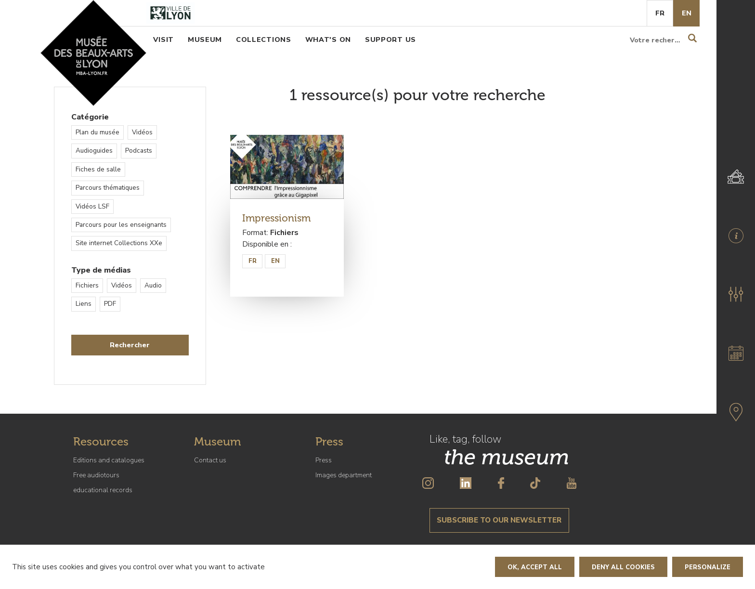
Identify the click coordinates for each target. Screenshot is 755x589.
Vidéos (142, 132)
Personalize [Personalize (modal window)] (707, 567)
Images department (343, 475)
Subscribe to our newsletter (499, 520)
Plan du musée (97, 132)
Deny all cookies (623, 567)
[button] (735, 294)
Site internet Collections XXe (119, 243)
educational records (102, 490)
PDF (110, 303)
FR (252, 261)
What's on (328, 39)
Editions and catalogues (108, 460)
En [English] (686, 13)
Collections (263, 39)
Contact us (210, 460)
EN (275, 261)
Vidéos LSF (92, 206)
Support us (390, 39)
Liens (83, 303)
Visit (163, 39)
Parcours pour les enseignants (121, 224)
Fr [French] (659, 13)
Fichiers (87, 285)
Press (323, 460)
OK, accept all (535, 567)
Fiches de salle (98, 169)
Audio (153, 285)
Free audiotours (96, 475)
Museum (205, 39)
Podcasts (138, 150)
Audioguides (94, 150)
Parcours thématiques (108, 187)
